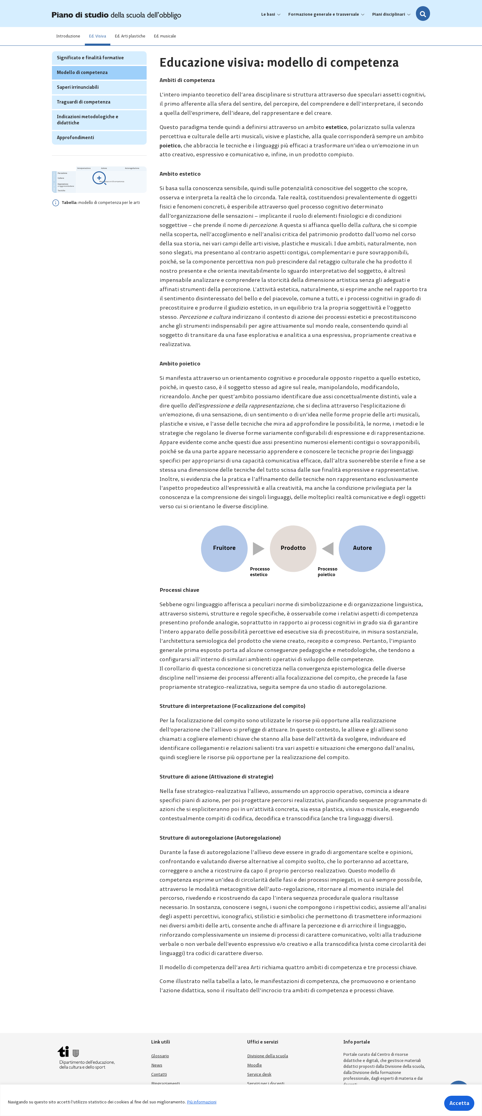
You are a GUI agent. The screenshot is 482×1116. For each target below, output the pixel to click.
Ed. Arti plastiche (139, 36)
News (156, 1065)
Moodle (254, 1065)
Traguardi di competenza (83, 114)
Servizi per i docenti (265, 1083)
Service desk (259, 1074)
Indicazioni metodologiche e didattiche (87, 132)
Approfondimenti (75, 149)
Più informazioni (201, 1102)
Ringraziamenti (165, 1083)
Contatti (159, 1074)
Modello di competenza (82, 84)
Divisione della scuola (267, 1056)
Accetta (457, 1102)
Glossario (160, 1056)
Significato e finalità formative (90, 69)
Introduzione (70, 36)
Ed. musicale (177, 36)
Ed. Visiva (102, 36)
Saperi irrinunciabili (78, 99)
